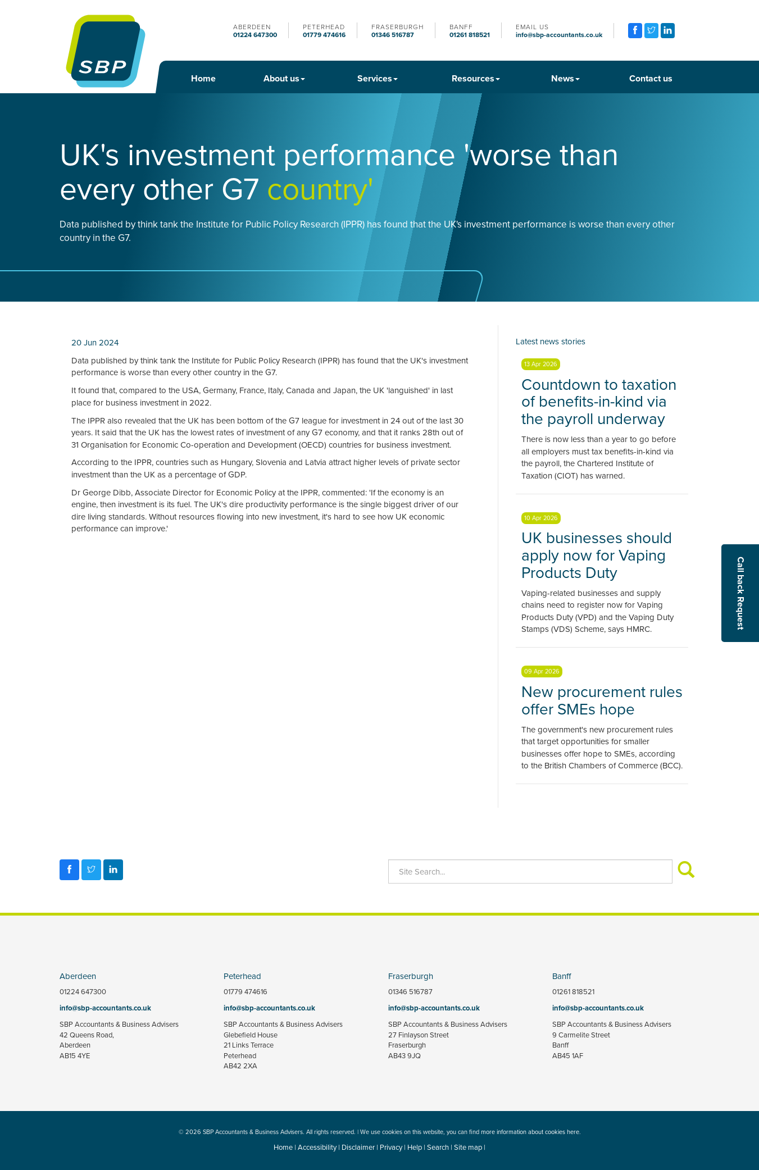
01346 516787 (392, 34)
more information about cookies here (530, 1131)
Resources (476, 78)
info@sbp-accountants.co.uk (559, 34)
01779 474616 (324, 34)
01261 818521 (469, 34)
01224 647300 (255, 34)
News (565, 78)
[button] (740, 593)
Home (203, 78)
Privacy (391, 1147)
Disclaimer (358, 1147)
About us (284, 78)
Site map (468, 1147)
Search (438, 1147)
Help (414, 1147)
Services (377, 78)
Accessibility (317, 1147)
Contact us (650, 78)
